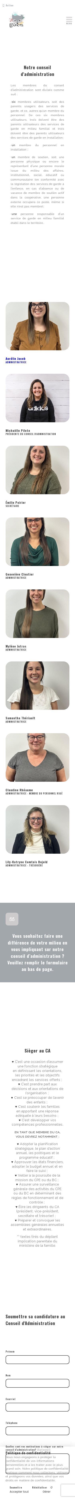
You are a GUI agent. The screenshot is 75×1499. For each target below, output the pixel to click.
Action (8, 5)
